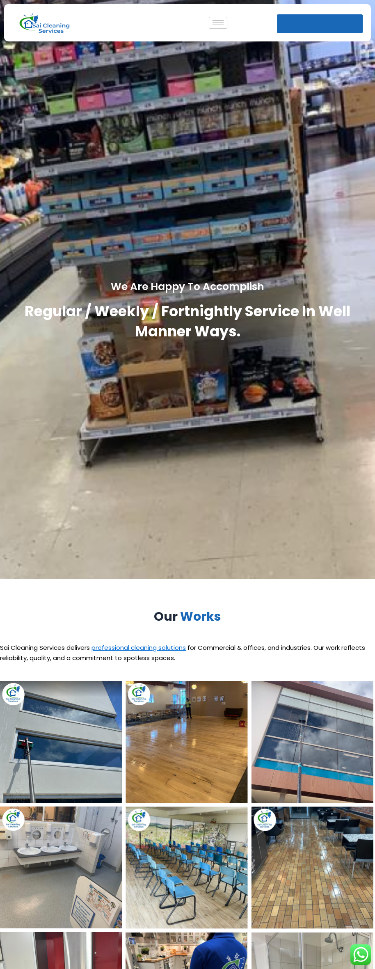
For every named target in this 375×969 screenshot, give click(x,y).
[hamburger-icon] (218, 23)
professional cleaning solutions (138, 647)
